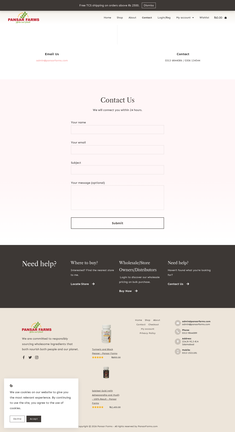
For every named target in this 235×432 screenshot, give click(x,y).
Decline (17, 418)
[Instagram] (36, 357)
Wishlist (204, 17)
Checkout (153, 324)
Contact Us (117, 100)
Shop (120, 17)
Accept (34, 418)
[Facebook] (23, 357)
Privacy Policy (148, 333)
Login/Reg (164, 17)
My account (185, 17)
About (132, 17)
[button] (83, 284)
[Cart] (220, 17)
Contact (147, 17)
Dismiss (149, 5)
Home (107, 17)
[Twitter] (30, 357)
